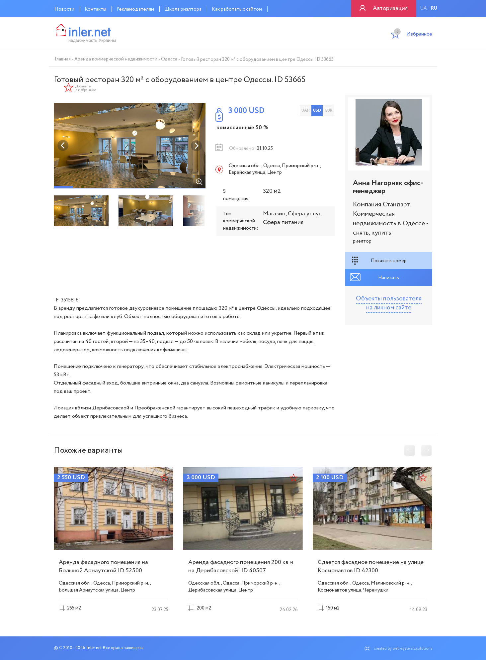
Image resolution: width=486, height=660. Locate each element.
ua (423, 8)
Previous (63, 145)
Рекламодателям (135, 9)
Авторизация (390, 8)
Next (196, 145)
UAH (305, 110)
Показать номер (389, 261)
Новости (64, 9)
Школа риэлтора (183, 9)
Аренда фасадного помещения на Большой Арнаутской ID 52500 (103, 566)
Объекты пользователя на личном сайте (389, 303)
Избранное (413, 35)
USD (317, 110)
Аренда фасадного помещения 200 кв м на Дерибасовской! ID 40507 (240, 566)
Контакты (95, 9)
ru (434, 8)
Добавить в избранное (85, 88)
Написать (388, 278)
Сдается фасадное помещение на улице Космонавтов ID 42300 (371, 566)
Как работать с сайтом (237, 9)
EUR (328, 110)
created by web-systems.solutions (403, 648)
